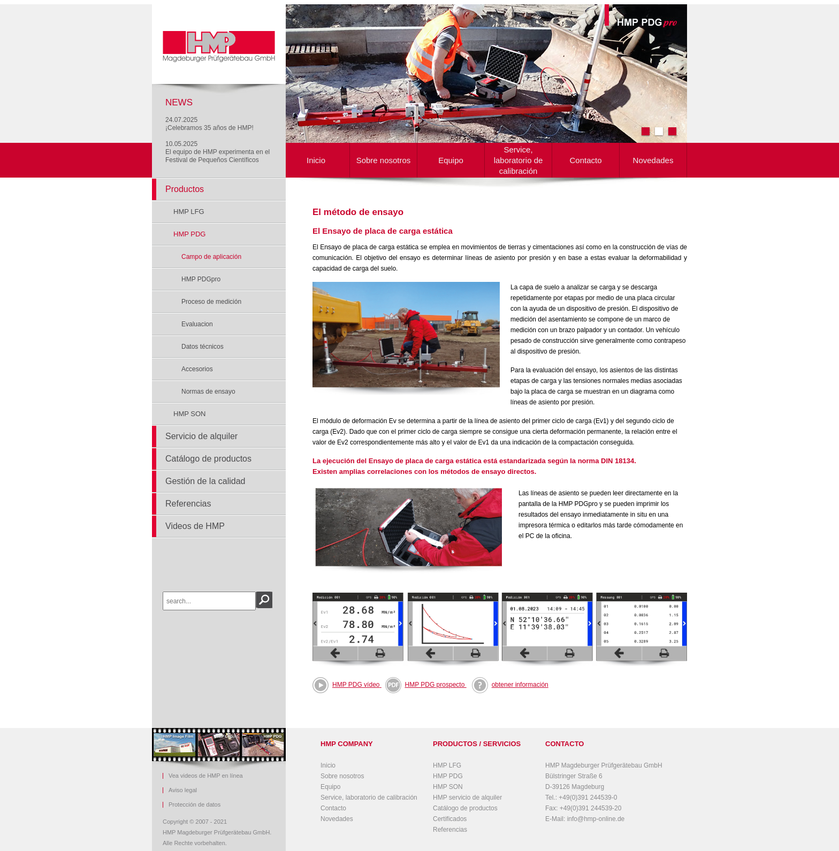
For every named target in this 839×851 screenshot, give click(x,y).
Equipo (450, 160)
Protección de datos (194, 805)
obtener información (510, 684)
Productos (184, 189)
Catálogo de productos (208, 458)
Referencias (188, 503)
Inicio (316, 160)
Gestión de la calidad (205, 481)
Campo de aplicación (211, 256)
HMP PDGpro (200, 279)
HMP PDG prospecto (426, 684)
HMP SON (189, 414)
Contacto (585, 160)
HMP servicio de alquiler (467, 797)
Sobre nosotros (383, 160)
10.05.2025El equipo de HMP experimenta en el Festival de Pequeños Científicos (217, 152)
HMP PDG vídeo (355, 684)
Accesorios (197, 369)
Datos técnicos (202, 346)
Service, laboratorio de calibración (518, 160)
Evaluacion (197, 324)
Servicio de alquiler (201, 436)
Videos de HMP (195, 526)
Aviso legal (183, 790)
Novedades (653, 160)
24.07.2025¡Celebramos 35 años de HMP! (209, 124)
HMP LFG (188, 212)
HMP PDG (189, 234)
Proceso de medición (211, 301)
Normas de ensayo (208, 391)
